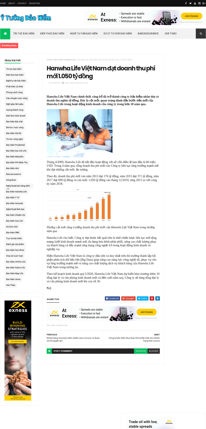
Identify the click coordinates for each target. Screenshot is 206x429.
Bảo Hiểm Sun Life (14, 221)
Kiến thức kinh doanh (15, 116)
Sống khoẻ (11, 180)
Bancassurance (148, 33)
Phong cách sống (14, 92)
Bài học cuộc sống (14, 127)
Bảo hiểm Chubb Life (15, 215)
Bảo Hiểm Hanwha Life (16, 192)
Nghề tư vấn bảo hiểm (16, 81)
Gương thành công (14, 110)
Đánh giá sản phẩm (15, 244)
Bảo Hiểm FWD (12, 232)
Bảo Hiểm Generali (14, 203)
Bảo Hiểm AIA (12, 168)
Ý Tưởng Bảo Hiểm (53, 424)
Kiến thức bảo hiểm (15, 75)
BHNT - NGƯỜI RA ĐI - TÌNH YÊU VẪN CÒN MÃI (187, 192)
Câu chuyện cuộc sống (16, 98)
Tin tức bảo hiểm (13, 69)
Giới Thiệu (171, 33)
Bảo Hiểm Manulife (14, 157)
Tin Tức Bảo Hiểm (23, 33)
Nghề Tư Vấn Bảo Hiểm (83, 33)
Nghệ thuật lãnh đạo (15, 209)
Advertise (34, 3)
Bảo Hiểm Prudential (15, 145)
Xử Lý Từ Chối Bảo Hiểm (118, 33)
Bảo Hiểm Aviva (13, 279)
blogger (141, 357)
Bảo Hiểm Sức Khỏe (15, 250)
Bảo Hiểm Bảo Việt (14, 121)
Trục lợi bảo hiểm (14, 238)
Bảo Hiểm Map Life (14, 273)
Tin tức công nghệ (14, 139)
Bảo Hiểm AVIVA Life (15, 262)
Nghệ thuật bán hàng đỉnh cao (15, 186)
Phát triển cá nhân (14, 86)
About (11, 3)
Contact (22, 3)
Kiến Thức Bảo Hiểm (52, 33)
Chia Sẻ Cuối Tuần (14, 256)
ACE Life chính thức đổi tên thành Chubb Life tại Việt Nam (188, 159)
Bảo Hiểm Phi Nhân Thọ (17, 162)
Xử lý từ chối (12, 227)
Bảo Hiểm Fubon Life (15, 267)
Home (3, 3)
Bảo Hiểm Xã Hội (13, 133)
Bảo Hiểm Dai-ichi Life (16, 151)
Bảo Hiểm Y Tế (12, 197)
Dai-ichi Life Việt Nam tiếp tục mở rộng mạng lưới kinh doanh (188, 145)
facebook (129, 357)
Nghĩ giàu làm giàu (14, 104)
